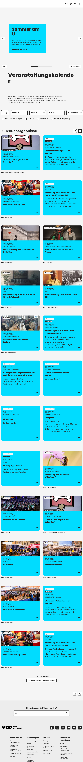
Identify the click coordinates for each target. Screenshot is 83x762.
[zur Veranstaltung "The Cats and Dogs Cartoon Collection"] (20, 152)
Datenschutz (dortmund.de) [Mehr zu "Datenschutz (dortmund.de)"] (64, 749)
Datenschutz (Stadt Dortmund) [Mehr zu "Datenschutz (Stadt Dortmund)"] (66, 753)
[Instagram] (57, 727)
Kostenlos (29, 119)
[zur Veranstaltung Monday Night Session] (20, 468)
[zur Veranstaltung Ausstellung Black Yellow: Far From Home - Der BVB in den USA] (62, 197)
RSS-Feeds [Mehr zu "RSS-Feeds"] (46, 753)
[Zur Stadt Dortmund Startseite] (12, 3)
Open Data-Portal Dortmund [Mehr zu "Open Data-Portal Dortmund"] (48, 747)
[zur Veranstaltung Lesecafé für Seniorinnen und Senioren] (20, 333)
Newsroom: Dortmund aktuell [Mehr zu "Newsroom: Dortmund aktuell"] (15, 750)
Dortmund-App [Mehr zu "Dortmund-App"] (31, 741)
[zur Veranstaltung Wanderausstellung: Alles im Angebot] (62, 152)
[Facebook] (52, 727)
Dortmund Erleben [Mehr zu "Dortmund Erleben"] (15, 753)
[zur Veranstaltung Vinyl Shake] (20, 423)
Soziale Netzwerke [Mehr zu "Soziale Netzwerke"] (32, 752)
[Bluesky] (68, 727)
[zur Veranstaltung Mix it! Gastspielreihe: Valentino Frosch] (62, 242)
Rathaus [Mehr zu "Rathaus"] (12, 756)
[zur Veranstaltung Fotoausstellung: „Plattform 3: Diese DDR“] (62, 288)
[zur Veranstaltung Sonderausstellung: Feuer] (20, 197)
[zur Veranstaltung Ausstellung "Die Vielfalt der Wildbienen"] (62, 468)
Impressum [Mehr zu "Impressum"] (63, 746)
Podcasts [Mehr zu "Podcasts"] (29, 757)
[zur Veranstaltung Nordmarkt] (20, 558)
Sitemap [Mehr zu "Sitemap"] (45, 741)
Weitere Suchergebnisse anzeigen (41, 680)
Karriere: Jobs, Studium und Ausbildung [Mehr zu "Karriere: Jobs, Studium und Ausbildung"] (31, 748)
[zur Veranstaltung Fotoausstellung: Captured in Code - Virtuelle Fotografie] (20, 288)
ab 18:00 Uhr (43, 119)
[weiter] (80, 38)
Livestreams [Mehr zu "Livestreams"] (30, 755)
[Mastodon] (63, 727)
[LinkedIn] (80, 727)
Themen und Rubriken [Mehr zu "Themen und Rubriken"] (14, 746)
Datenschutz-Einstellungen (64, 758)
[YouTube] (74, 727)
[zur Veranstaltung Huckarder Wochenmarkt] (20, 603)
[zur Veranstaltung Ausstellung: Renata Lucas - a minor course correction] (62, 333)
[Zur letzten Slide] (3, 38)
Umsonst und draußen (20, 49)
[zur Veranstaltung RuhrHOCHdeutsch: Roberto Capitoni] (62, 378)
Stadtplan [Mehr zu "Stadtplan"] (46, 744)
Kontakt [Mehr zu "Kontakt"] (62, 743)
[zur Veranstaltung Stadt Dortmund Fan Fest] (20, 513)
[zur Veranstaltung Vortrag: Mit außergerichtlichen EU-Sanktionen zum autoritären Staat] (20, 378)
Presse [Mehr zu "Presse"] (29, 744)
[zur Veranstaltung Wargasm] (62, 423)
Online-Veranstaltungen (12, 119)
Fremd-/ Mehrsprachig (61, 119)
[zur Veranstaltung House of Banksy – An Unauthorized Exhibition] (20, 242)
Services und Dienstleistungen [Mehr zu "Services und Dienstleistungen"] (15, 741)
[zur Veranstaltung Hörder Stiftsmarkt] (62, 558)
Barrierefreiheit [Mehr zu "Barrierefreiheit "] (47, 750)
